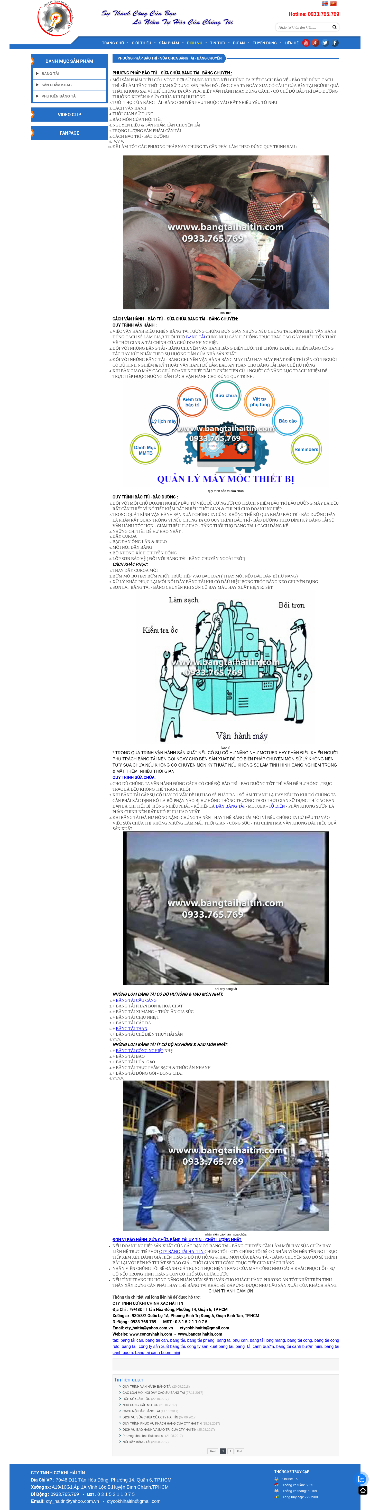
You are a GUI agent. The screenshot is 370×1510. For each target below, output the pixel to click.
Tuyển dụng (265, 43)
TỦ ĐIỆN (277, 806)
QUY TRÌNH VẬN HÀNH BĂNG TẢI (147, 1386)
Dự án (239, 43)
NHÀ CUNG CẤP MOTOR (141, 1405)
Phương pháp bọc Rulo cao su (144, 1436)
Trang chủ (113, 43)
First (213, 1451)
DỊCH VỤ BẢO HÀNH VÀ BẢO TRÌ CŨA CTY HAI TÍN (160, 1429)
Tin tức (217, 43)
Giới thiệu (141, 43)
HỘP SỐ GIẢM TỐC (136, 1399)
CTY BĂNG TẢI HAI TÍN (182, 1251)
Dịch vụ (194, 43)
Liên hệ (292, 43)
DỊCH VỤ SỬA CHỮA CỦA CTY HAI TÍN (150, 1417)
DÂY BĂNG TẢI (230, 806)
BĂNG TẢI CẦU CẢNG (136, 1000)
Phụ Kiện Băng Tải (59, 96)
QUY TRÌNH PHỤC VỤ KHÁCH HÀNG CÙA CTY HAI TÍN (162, 1423)
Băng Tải (50, 74)
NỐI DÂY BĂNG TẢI (136, 1442)
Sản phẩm (169, 43)
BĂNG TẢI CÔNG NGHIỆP (139, 1050)
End (239, 1451)
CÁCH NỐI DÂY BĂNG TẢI (141, 1411)
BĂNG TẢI (196, 337)
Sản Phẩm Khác (57, 85)
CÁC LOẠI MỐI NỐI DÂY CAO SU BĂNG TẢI (154, 1393)
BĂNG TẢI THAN (131, 1028)
